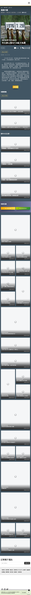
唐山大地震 (4, 52)
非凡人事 (20, 569)
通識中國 (5, 7)
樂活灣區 (7, 569)
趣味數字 (3, 12)
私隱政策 (9, 593)
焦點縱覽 (28, 569)
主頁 (2, 7)
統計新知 (13, 12)
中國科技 (3, 569)
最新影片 (15, 572)
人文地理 (19, 12)
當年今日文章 (5, 134)
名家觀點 (3, 572)
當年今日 (10, 7)
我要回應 (15, 87)
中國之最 (8, 12)
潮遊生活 (11, 569)
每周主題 (11, 572)
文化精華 (24, 569)
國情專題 (7, 572)
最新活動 (20, 572)
